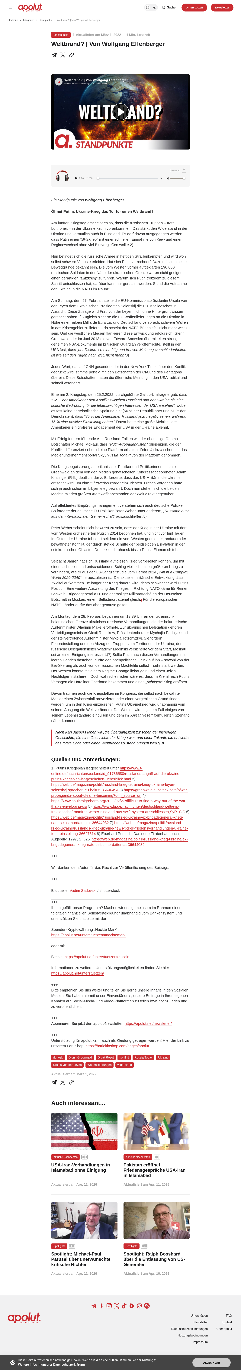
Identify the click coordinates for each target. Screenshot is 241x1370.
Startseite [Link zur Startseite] (13, 20)
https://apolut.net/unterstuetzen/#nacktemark (88, 935)
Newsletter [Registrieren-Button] (222, 7)
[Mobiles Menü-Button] (11, 7)
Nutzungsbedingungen (193, 1335)
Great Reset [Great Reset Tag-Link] (106, 1057)
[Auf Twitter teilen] (62, 1082)
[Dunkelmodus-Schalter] (151, 7)
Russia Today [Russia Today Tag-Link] (143, 1057)
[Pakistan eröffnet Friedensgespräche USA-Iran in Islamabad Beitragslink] (157, 1170)
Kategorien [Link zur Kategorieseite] (28, 20)
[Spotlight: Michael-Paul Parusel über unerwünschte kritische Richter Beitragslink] (84, 1259)
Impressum (200, 1342)
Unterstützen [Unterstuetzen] (194, 7)
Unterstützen (199, 1315)
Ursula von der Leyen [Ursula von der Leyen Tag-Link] (67, 1064)
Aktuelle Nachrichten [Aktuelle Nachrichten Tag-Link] (65, 1157)
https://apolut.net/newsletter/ (148, 1023)
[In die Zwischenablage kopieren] (71, 55)
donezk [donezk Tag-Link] (58, 1057)
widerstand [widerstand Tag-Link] (124, 1064)
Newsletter (201, 1322)
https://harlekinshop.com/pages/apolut (117, 1046)
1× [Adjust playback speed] (160, 178)
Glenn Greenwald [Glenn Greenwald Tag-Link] (80, 1057)
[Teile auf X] (62, 55)
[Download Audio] (178, 170)
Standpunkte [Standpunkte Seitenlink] (46, 20)
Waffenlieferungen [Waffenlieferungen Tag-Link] (99, 1064)
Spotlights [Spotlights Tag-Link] (59, 1246)
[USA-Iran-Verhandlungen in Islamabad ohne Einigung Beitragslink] (84, 1167)
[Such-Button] (168, 7)
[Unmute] (168, 178)
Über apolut (224, 1328)
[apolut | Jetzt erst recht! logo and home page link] (30, 8)
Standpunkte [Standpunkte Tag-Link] (60, 34)
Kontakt (227, 1322)
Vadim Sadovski (83, 890)
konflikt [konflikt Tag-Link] (124, 1057)
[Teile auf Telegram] (54, 55)
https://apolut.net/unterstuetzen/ (77, 973)
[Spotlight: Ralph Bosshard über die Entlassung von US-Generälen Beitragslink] (157, 1259)
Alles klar (211, 1362)
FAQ (229, 1315)
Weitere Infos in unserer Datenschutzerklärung (51, 1364)
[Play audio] (76, 178)
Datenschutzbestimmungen (189, 1328)
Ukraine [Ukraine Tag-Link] (163, 1057)
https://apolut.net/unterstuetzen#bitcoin (97, 957)
